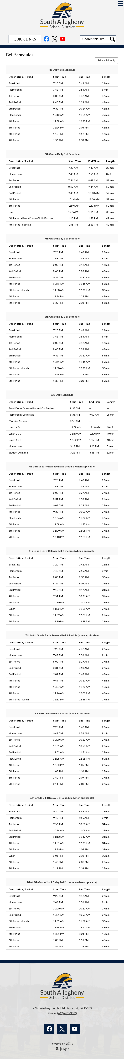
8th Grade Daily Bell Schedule (62, 316)
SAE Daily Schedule (62, 394)
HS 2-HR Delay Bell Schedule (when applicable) (62, 713)
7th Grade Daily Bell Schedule (62, 238)
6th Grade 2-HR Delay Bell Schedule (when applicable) (62, 797)
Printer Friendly (106, 60)
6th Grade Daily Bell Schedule (62, 154)
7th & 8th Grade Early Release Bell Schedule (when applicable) (62, 635)
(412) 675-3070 (67, 1013)
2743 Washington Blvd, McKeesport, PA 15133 (62, 1008)
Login (62, 1049)
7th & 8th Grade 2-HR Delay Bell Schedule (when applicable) (62, 882)
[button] (25, 39)
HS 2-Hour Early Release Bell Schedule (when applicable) (62, 466)
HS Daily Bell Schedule (62, 69)
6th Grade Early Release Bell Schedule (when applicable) (62, 550)
